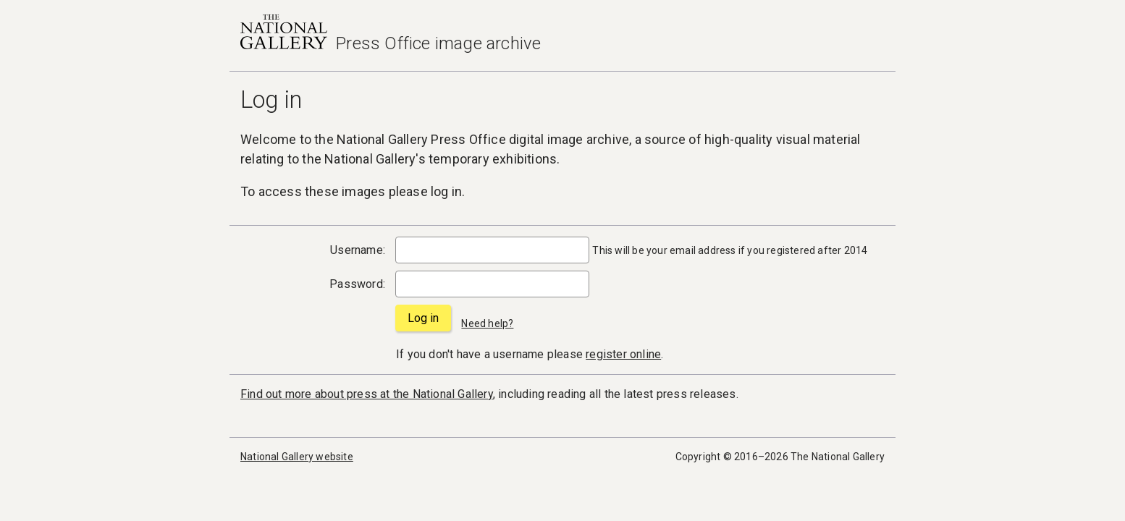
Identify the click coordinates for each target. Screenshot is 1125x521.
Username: (357, 250)
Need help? (487, 323)
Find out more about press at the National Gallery (366, 394)
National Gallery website (296, 456)
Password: (357, 284)
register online (623, 354)
